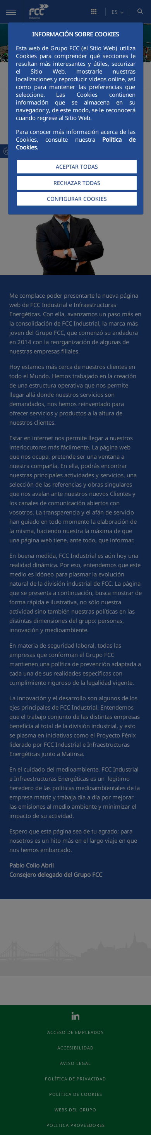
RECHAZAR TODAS (76, 183)
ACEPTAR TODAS (77, 166)
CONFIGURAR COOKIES (77, 198)
